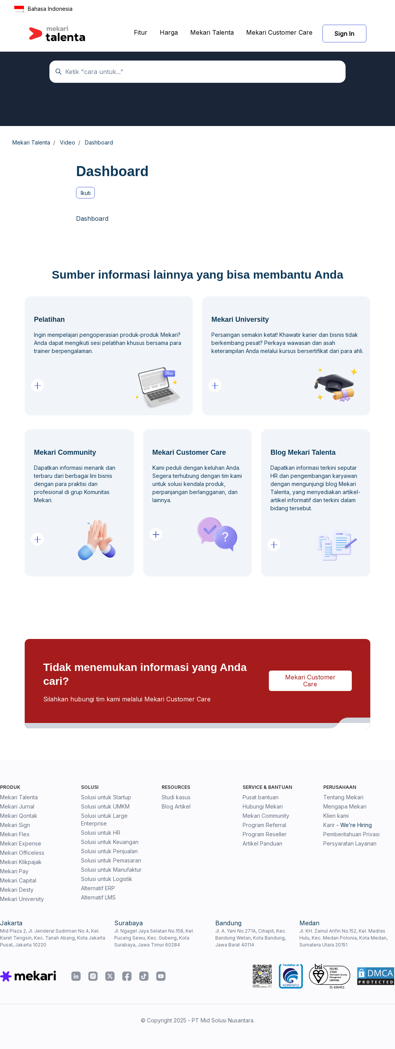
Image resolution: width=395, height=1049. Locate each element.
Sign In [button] (344, 33)
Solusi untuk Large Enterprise (104, 819)
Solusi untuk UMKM (105, 806)
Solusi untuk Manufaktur (111, 869)
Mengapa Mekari (344, 806)
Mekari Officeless (22, 852)
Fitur (140, 32)
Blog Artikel (176, 806)
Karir (329, 825)
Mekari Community (266, 815)
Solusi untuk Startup (106, 797)
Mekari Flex (15, 834)
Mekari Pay (14, 871)
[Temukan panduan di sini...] (197, 71)
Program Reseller (265, 834)
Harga (169, 32)
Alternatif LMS (98, 897)
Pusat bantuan (261, 797)
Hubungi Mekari (263, 806)
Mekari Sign (15, 825)
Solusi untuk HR (100, 832)
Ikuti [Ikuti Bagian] (86, 193)
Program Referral (264, 825)
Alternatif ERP (98, 888)
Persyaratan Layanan (349, 843)
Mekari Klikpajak (21, 862)
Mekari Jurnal (17, 806)
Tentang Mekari (343, 797)
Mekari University (22, 899)
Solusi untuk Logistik (106, 879)
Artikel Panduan (262, 843)
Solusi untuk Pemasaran (111, 860)
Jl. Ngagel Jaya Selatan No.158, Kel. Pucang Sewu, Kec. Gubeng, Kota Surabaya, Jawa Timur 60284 (154, 938)
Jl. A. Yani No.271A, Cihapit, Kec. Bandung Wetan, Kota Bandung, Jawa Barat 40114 (250, 938)
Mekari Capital (18, 880)
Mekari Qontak (18, 815)
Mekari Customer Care (279, 32)
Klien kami (336, 815)
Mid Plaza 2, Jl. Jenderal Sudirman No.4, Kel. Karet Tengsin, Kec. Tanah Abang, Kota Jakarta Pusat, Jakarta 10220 (52, 938)
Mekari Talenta (212, 32)
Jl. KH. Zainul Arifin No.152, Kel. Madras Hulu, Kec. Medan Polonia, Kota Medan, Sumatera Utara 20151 (343, 938)
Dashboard (92, 218)
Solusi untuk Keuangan (109, 842)
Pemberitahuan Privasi (351, 834)
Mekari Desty (17, 889)
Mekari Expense (20, 843)
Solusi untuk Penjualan (109, 851)
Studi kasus (176, 797)
